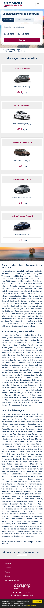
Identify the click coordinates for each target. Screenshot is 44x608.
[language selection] (22, 555)
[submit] (22, 40)
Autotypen (8, 572)
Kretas (4, 279)
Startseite (8, 563)
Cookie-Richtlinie (31, 605)
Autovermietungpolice (12, 580)
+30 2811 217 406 (12, 552)
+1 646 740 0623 (31, 552)
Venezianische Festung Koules (13, 459)
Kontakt (7, 576)
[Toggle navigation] (38, 4)
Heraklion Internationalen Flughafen (29, 304)
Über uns (8, 568)
